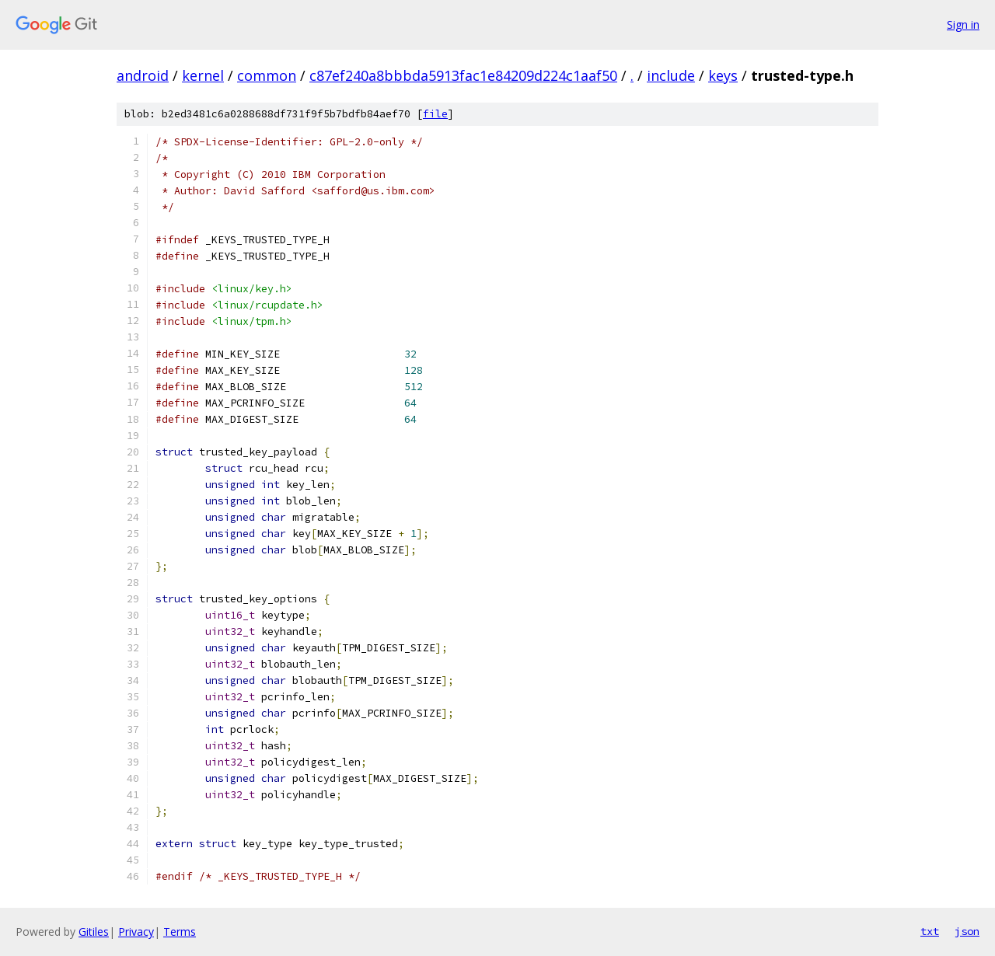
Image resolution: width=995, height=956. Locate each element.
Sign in (963, 24)
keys (723, 75)
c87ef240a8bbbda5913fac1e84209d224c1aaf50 (463, 75)
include (671, 75)
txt (929, 931)
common (266, 75)
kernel (203, 75)
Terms (179, 931)
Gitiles (94, 931)
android (143, 75)
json (967, 931)
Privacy (136, 931)
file (435, 113)
